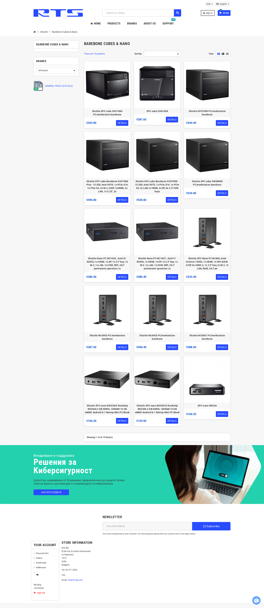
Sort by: (138, 53)
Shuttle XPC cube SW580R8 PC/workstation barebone (207, 183)
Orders (39, 558)
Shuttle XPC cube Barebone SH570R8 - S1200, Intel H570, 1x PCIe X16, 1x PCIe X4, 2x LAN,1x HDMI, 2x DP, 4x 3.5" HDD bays (157, 186)
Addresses (41, 567)
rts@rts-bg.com (75, 580)
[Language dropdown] (222, 4)
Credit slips (41, 562)
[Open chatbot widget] (256, 600)
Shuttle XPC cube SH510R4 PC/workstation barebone (107, 113)
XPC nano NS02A (207, 405)
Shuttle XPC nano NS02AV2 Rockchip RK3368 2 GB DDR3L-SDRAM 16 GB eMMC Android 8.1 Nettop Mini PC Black (107, 409)
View (211, 53)
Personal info (42, 553)
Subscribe (211, 526)
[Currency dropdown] (209, 4)
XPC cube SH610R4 (157, 111)
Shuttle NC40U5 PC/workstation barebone (157, 337)
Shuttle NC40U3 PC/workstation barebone (107, 337)
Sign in (208, 12)
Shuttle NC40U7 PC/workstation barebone (207, 337)
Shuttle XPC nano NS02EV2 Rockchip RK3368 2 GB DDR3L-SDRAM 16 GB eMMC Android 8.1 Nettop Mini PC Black (157, 409)
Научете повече (51, 492)
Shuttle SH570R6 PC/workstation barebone (207, 113)
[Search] (141, 13)
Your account (45, 545)
